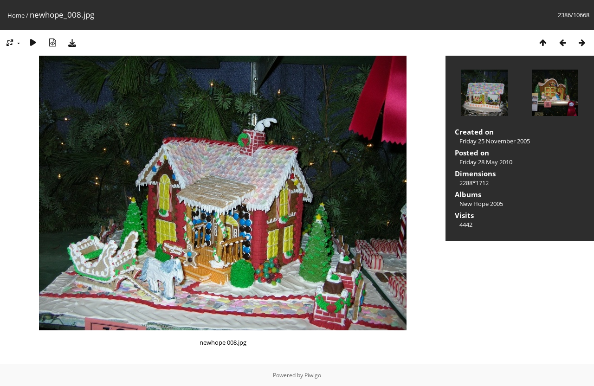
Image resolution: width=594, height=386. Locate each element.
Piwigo (312, 375)
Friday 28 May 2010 (485, 162)
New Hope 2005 (481, 203)
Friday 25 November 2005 (494, 141)
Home (16, 15)
